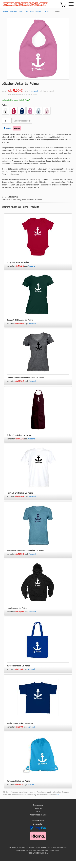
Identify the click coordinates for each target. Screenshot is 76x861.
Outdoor (13, 11)
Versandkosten (38, 820)
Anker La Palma (43, 11)
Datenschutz (38, 808)
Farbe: (4, 105)
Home (5, 11)
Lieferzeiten (38, 823)
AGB (38, 811)
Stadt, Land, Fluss (26, 11)
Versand (34, 91)
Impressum (38, 805)
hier (57, 794)
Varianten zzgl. (17, 265)
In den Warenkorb (22, 120)
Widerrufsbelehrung (38, 814)
